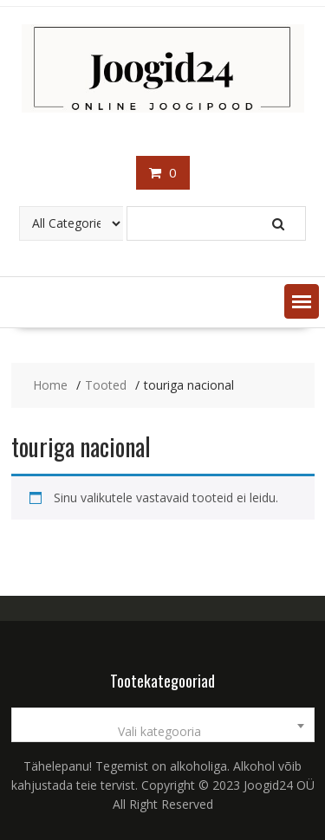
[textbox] (163, 731)
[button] (301, 301)
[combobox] (163, 725)
